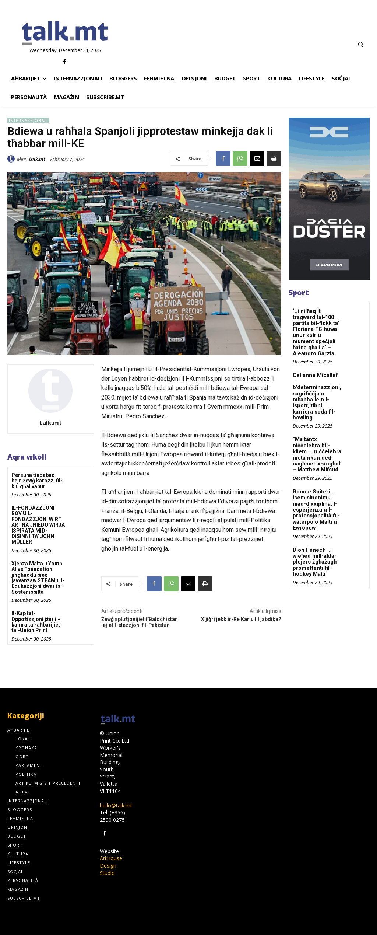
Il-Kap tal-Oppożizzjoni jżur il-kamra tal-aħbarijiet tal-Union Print (35, 621)
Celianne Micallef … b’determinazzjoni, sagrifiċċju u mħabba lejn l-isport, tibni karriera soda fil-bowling (318, 386)
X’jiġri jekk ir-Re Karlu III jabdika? (241, 619)
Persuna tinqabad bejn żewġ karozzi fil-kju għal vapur (37, 480)
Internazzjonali (28, 120)
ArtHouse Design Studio (111, 865)
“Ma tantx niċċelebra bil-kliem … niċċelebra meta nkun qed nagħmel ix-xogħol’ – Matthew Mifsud (317, 436)
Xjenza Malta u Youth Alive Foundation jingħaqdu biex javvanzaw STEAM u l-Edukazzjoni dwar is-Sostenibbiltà (37, 578)
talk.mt (37, 159)
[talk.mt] (65, 33)
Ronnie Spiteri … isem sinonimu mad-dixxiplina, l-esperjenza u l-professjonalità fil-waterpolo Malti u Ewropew (315, 489)
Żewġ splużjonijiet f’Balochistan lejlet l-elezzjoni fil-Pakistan (139, 622)
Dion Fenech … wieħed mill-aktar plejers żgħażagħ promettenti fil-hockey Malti (314, 538)
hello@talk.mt (116, 805)
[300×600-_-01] (329, 199)
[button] (360, 44)
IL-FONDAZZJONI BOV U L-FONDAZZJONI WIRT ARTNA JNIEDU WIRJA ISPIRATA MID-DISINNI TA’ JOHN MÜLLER (38, 525)
